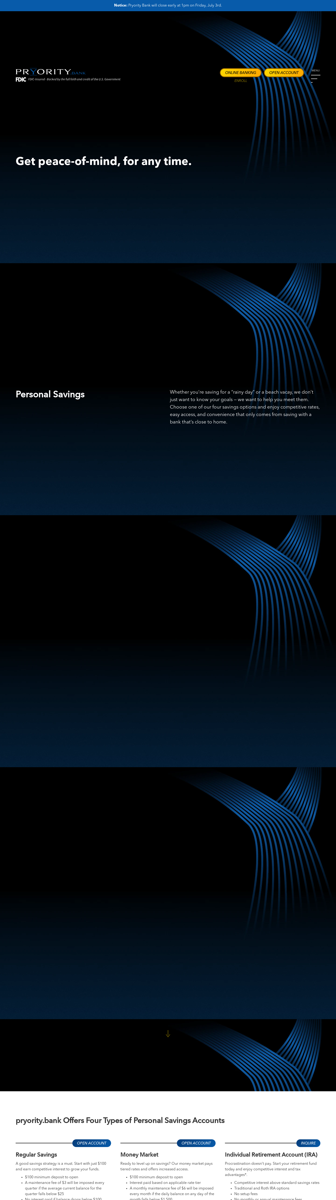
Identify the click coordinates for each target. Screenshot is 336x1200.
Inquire (308, 1143)
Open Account (284, 73)
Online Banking (240, 73)
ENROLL (240, 81)
